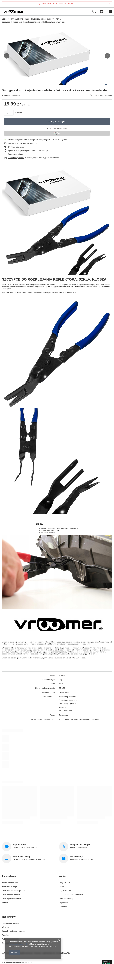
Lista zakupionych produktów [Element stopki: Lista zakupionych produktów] (71, 895)
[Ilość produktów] (8, 112)
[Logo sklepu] (13, 11)
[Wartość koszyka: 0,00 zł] (101, 11)
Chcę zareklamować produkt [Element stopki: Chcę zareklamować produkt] (14, 891)
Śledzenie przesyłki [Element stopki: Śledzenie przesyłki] (10, 887)
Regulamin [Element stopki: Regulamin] (6, 935)
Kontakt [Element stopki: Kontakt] (5, 903)
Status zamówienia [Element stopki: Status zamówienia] (10, 883)
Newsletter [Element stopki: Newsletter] (63, 907)
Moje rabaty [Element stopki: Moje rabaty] (63, 903)
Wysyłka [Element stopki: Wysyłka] (5, 927)
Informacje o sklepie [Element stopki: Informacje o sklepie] (10, 923)
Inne (27, 19)
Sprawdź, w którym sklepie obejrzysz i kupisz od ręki (28, 151)
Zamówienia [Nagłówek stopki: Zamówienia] (9, 876)
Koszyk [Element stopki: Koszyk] (62, 887)
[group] (57, 80)
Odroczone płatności (16, 158)
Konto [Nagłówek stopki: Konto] (62, 876)
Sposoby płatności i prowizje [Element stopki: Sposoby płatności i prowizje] (13, 931)
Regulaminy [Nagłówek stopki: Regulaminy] (9, 916)
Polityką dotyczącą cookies (19, 944)
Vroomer (62, 675)
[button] (6, 56)
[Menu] (110, 11)
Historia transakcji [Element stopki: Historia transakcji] (66, 899)
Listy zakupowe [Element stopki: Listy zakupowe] (65, 891)
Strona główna (17, 19)
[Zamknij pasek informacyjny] (109, 3)
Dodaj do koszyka (57, 121)
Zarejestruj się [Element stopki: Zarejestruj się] (64, 883)
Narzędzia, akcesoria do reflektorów (46, 19)
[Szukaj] (94, 11)
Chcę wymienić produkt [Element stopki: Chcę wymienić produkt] (11, 899)
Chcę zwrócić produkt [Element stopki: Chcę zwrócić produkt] (11, 895)
